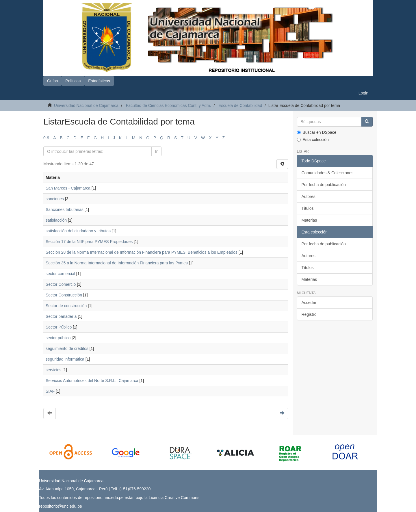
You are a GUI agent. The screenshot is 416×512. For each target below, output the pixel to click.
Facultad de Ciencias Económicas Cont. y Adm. (168, 105)
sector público (58, 337)
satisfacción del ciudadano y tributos (78, 231)
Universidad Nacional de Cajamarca (86, 105)
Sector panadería (61, 316)
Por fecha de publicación (324, 184)
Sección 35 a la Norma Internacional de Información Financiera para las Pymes (117, 263)
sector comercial (60, 273)
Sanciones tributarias (64, 209)
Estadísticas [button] (99, 81)
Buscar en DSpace (317, 132)
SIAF (50, 391)
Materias (309, 220)
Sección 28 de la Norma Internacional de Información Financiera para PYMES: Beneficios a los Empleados (141, 252)
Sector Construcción (64, 295)
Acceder (309, 302)
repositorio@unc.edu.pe (60, 506)
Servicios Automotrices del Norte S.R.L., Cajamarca (92, 380)
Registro (309, 314)
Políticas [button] (73, 81)
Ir (156, 151)
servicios (53, 370)
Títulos (308, 208)
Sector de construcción (66, 305)
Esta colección (313, 139)
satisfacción (56, 220)
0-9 (46, 138)
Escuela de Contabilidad (240, 105)
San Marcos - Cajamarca (68, 188)
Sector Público (59, 327)
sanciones (55, 198)
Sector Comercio (61, 284)
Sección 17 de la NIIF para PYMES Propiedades (89, 241)
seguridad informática (65, 359)
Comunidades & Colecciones (328, 172)
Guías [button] (52, 81)
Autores (308, 196)
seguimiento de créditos (67, 348)
